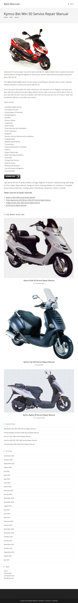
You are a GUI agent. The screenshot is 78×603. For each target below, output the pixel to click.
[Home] (6, 17)
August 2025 (8, 467)
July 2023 (7, 510)
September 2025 (9, 463)
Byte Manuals (12, 4)
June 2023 (7, 514)
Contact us (48, 601)
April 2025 (7, 483)
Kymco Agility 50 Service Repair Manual (39, 415)
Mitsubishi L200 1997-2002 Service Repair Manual (20, 429)
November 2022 (9, 533)
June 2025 (7, 475)
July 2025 (7, 471)
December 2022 (9, 529)
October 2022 (8, 537)
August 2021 (8, 556)
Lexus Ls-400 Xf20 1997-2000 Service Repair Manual (20, 440)
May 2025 (7, 479)
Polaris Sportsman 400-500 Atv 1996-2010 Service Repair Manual (28, 200)
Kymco (17, 17)
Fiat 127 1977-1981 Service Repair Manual (17, 436)
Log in (6, 571)
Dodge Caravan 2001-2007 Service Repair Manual (23, 203)
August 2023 (8, 506)
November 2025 (9, 456)
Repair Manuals (33, 601)
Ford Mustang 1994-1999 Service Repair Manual (19, 444)
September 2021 (9, 552)
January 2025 (8, 494)
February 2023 (8, 521)
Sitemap (55, 601)
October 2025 (8, 460)
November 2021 (9, 544)
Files (42, 601)
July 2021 (7, 560)
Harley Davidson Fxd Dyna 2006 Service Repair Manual (21, 433)
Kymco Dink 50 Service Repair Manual (39, 280)
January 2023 (8, 525)
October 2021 (8, 548)
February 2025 (8, 490)
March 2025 (8, 487)
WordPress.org (8, 578)
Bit (40, 601)
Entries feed (8, 573)
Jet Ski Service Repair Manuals (16, 205)
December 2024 (9, 498)
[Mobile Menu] (71, 4)
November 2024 (9, 502)
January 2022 (8, 541)
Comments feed (9, 576)
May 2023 (7, 517)
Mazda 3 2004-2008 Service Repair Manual (20, 197)
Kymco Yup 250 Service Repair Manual (39, 362)
